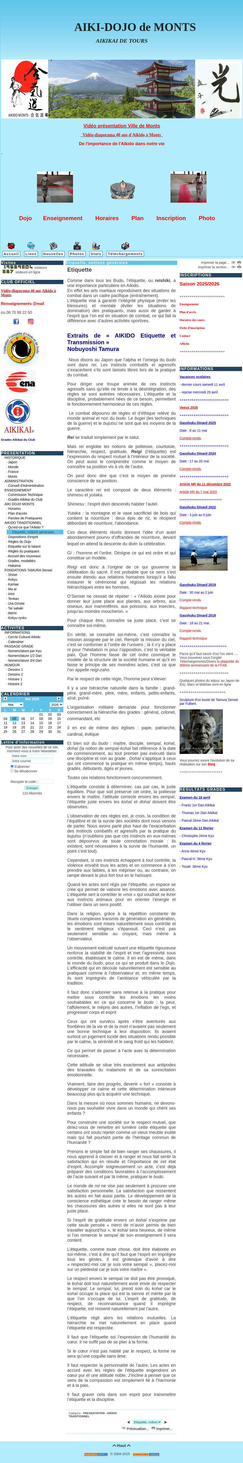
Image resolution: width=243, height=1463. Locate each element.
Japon (12, 462)
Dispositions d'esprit (23, 537)
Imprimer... (162, 1429)
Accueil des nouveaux (24, 556)
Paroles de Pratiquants (25, 518)
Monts (12, 476)
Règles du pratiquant (23, 551)
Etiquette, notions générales (33, 532)
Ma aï (12, 589)
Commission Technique (25, 495)
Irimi (11, 594)
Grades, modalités (22, 561)
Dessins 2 (15, 674)
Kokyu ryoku (17, 618)
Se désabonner (24, 771)
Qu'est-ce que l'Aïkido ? (25, 527)
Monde (13, 467)
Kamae (13, 584)
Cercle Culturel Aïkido (24, 637)
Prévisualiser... (135, 1429)
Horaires (14, 509)
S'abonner (20, 767)
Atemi (12, 613)
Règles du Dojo (19, 542)
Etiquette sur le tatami (24, 546)
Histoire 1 (15, 679)
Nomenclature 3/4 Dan (25, 660)
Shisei (12, 575)
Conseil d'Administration (26, 486)
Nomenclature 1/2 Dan (25, 656)
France (13, 472)
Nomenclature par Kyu (25, 651)
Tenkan (13, 599)
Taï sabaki (15, 608)
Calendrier (16, 642)
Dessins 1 (15, 669)
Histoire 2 (15, 684)
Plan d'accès (17, 513)
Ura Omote (16, 603)
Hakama (14, 566)
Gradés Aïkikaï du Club (25, 499)
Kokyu (13, 579)
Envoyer (32, 788)
